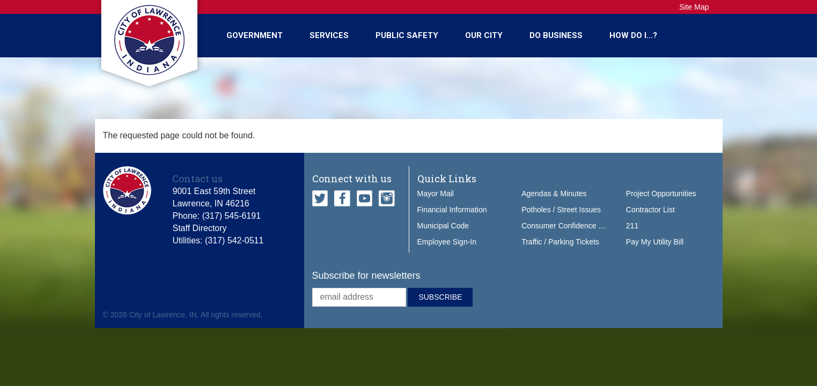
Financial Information (452, 209)
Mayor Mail (435, 193)
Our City (484, 35)
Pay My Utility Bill (654, 241)
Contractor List (650, 209)
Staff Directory (199, 228)
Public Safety (407, 35)
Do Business (556, 35)
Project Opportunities (661, 193)
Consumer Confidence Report (571, 225)
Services (329, 35)
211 (632, 225)
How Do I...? (633, 35)
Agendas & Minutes (553, 193)
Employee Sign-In (447, 241)
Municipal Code (443, 225)
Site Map (694, 7)
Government (254, 35)
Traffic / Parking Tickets (560, 241)
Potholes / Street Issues (561, 209)
